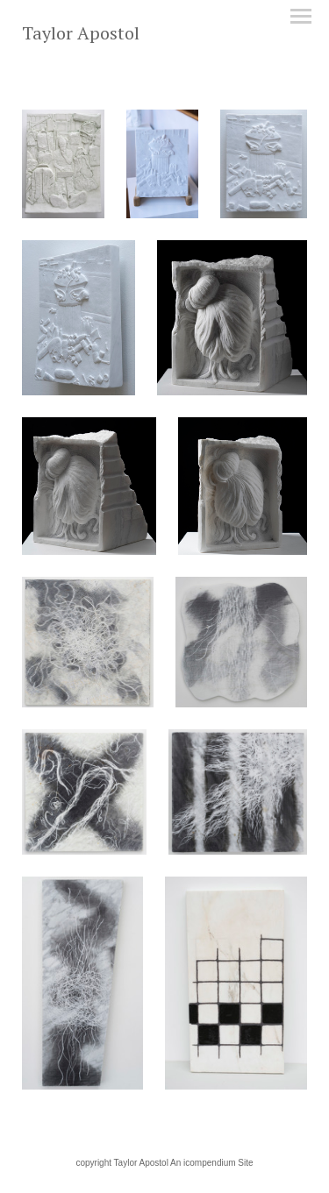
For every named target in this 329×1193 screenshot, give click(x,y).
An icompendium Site (212, 1163)
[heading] (80, 36)
